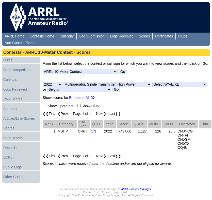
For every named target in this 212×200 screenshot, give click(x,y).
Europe (74, 98)
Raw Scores (12, 99)
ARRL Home (14, 36)
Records (10, 148)
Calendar (67, 36)
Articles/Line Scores (19, 118)
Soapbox (10, 109)
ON (93, 131)
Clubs (182, 36)
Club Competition (16, 70)
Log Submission (92, 36)
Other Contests (15, 177)
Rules (7, 60)
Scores (144, 36)
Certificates (164, 36)
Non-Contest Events (20, 43)
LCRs (7, 157)
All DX (90, 98)
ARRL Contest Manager (136, 189)
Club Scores (13, 138)
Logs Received (122, 36)
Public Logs (12, 167)
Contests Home (42, 36)
